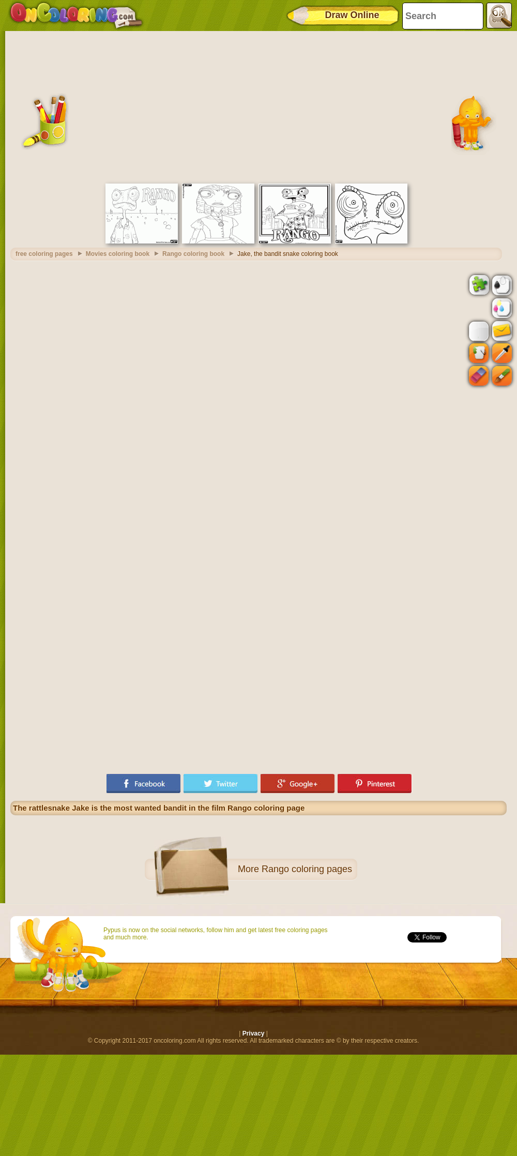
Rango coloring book (193, 253)
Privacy (253, 1033)
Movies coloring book (117, 253)
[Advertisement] (258, 106)
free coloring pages (44, 253)
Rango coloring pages (307, 869)
